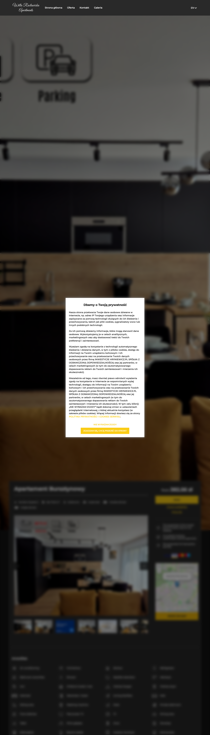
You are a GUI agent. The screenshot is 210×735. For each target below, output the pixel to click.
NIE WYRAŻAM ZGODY (105, 424)
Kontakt (85, 7)
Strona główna (54, 7)
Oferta (71, 7)
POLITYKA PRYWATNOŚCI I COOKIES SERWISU (94, 416)
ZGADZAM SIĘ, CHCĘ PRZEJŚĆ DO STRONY (105, 431)
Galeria (98, 7)
